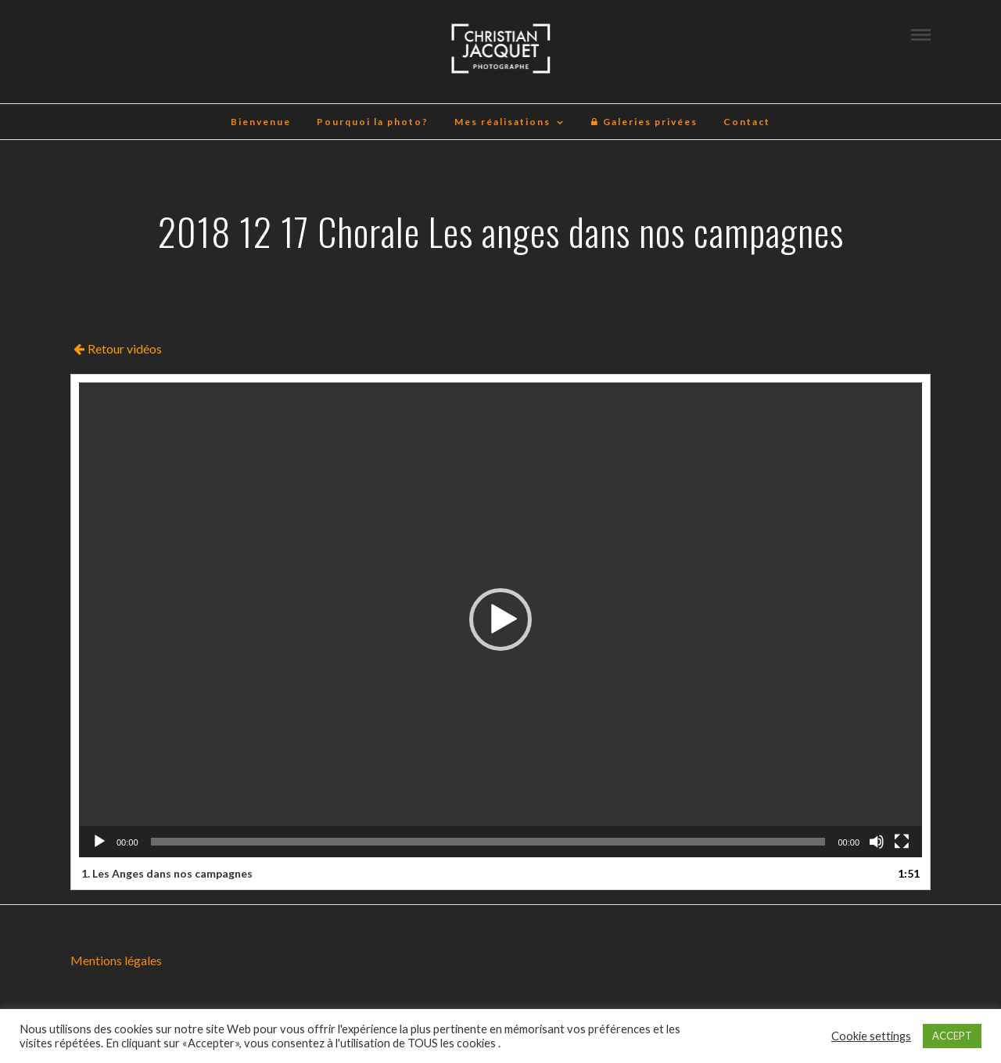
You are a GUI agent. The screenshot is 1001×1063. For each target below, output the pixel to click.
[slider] (488, 842)
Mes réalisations (502, 121)
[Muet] (876, 841)
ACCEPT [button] (952, 1035)
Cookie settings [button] (871, 1036)
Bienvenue (261, 121)
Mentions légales (116, 960)
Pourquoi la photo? (373, 121)
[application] (500, 619)
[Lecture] (99, 841)
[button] (500, 619)
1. (167, 873)
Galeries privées (644, 121)
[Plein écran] (902, 841)
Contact (746, 121)
